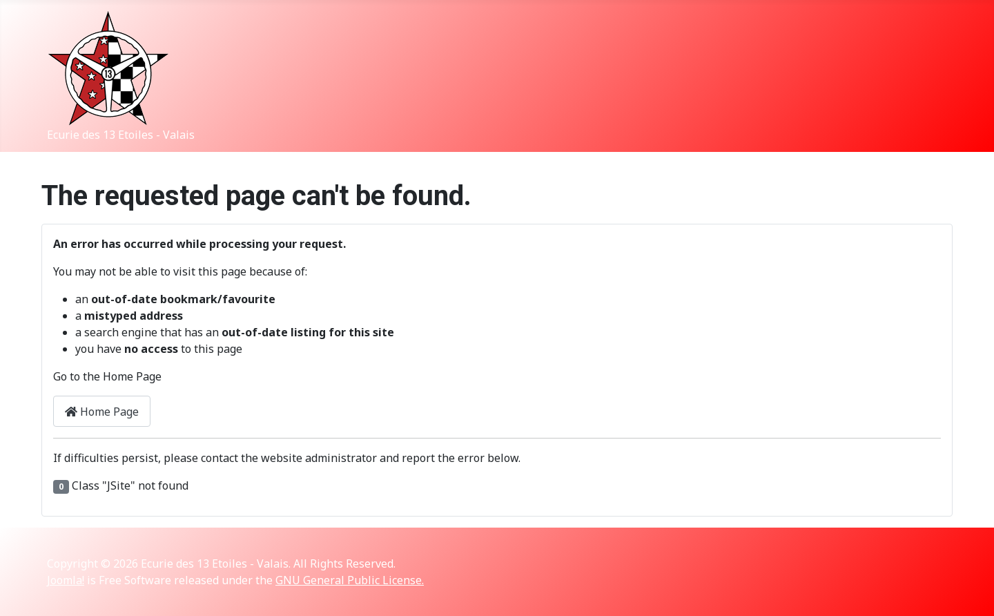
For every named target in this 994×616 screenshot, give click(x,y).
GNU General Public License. (349, 580)
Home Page (102, 411)
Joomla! (65, 580)
